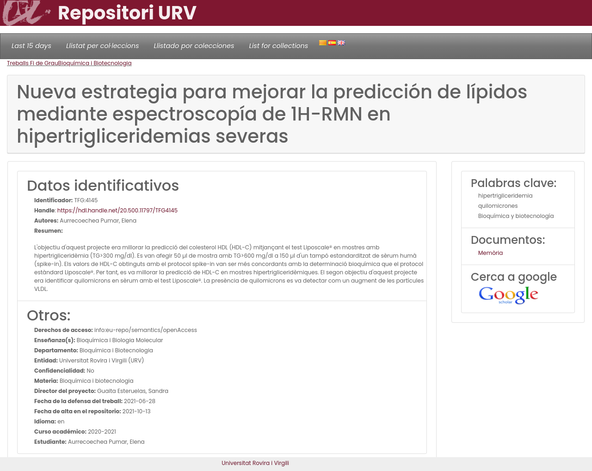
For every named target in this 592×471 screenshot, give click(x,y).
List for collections (278, 45)
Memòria (490, 253)
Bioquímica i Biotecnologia (95, 63)
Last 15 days (31, 45)
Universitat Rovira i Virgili (255, 463)
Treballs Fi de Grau (32, 63)
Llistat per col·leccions (102, 45)
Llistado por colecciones (194, 45)
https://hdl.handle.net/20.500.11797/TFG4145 (117, 210)
